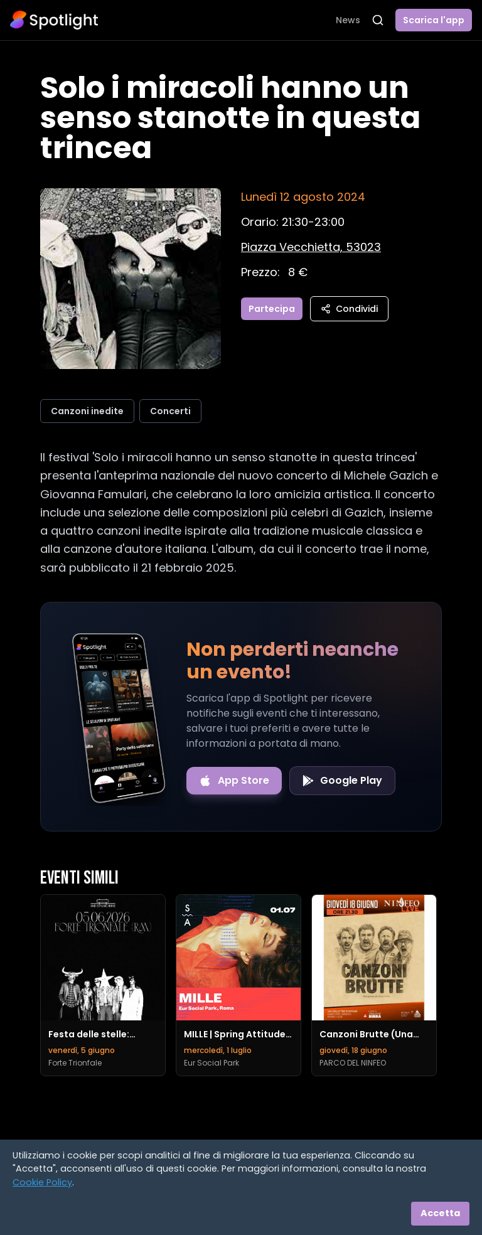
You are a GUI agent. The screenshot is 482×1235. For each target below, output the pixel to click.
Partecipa (272, 308)
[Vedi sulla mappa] (311, 247)
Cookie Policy (42, 1182)
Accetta (440, 1213)
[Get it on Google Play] (342, 780)
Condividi (349, 308)
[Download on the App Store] (234, 780)
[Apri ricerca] (377, 20)
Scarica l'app (433, 20)
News (348, 20)
